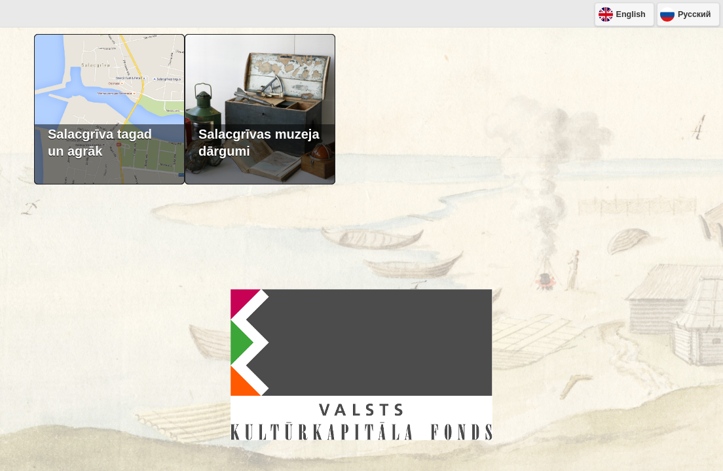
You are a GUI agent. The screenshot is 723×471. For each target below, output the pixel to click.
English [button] (631, 14)
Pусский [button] (694, 14)
